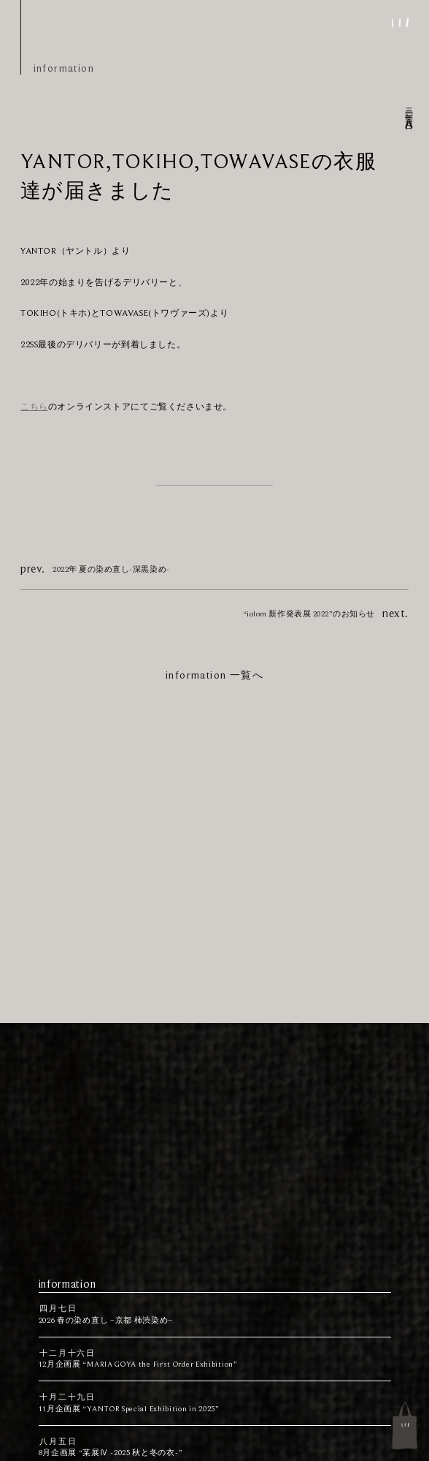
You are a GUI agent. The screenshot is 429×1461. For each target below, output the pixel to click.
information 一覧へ (214, 675)
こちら (34, 406)
